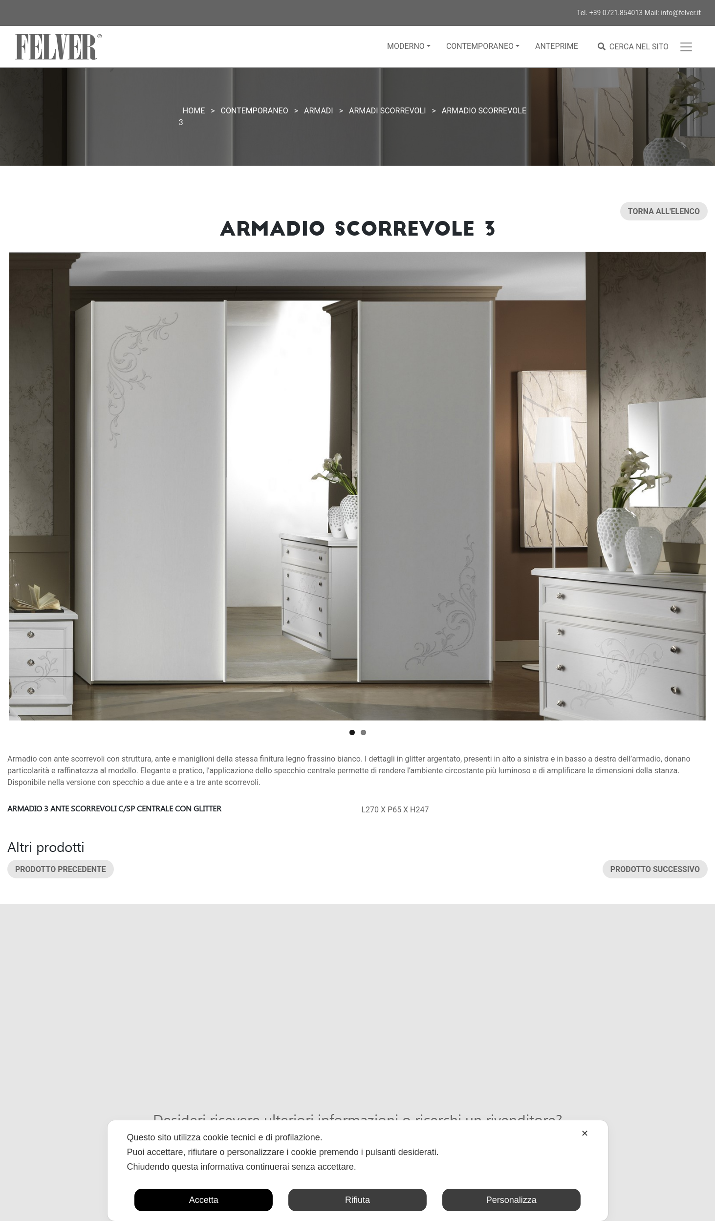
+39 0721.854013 (616, 13)
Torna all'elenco (664, 211)
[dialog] (357, 1170)
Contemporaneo (480, 46)
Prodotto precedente (60, 868)
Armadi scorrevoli (387, 110)
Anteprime (556, 46)
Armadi (318, 110)
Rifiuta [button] (357, 1200)
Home (194, 110)
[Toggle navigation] (686, 47)
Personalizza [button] (511, 1200)
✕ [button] (584, 1133)
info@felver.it (681, 13)
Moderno (406, 46)
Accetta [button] (203, 1200)
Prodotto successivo (655, 868)
